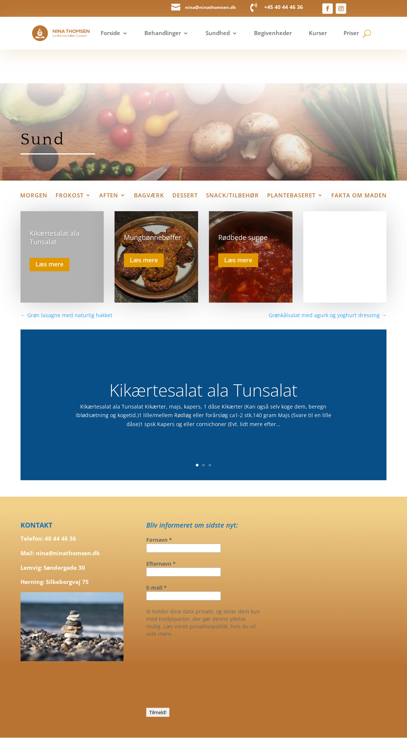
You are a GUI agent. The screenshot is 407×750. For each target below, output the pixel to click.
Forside (110, 33)
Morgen (33, 162)
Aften (108, 162)
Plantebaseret (291, 162)
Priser (351, 33)
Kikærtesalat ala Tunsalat (54, 204)
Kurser (318, 33)
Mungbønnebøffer (152, 204)
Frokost (70, 162)
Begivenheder (273, 33)
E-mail (156, 553)
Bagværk (149, 162)
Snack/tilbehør (232, 162)
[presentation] (176, 638)
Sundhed (218, 33)
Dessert (185, 162)
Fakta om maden (359, 162)
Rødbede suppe (242, 204)
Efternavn (161, 530)
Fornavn (159, 506)
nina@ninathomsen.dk (210, 7)
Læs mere (49, 231)
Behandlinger (162, 33)
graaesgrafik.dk (276, 723)
